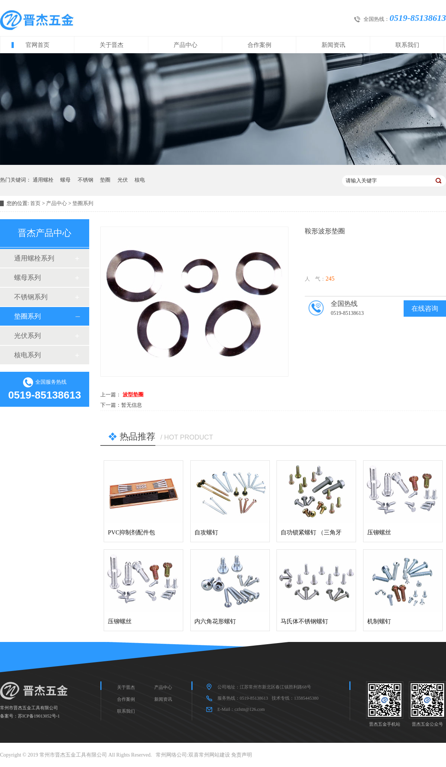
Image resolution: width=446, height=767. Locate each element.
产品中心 (185, 45)
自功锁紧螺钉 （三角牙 (311, 532)
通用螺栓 (43, 180)
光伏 (122, 180)
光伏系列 (27, 335)
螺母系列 (27, 277)
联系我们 (407, 45)
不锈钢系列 (31, 297)
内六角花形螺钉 (215, 621)
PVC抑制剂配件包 (131, 532)
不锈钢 (85, 180)
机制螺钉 (379, 621)
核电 (140, 180)
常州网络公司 (171, 755)
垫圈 (105, 180)
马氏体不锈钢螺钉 (304, 621)
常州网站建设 (214, 755)
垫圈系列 (82, 203)
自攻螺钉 (206, 532)
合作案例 (259, 45)
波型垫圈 (133, 394)
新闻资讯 (333, 45)
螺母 (65, 180)
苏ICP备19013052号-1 (39, 716)
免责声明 (241, 755)
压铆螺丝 (379, 532)
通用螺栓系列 (34, 258)
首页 (35, 203)
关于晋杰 (111, 45)
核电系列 (27, 355)
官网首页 (37, 45)
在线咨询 (424, 308)
